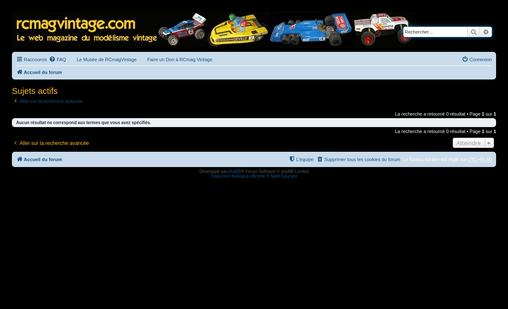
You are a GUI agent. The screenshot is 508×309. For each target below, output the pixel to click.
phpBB (234, 171)
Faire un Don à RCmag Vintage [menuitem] (179, 59)
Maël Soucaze (284, 176)
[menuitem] (57, 59)
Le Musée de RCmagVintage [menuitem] (106, 59)
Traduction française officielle (237, 176)
